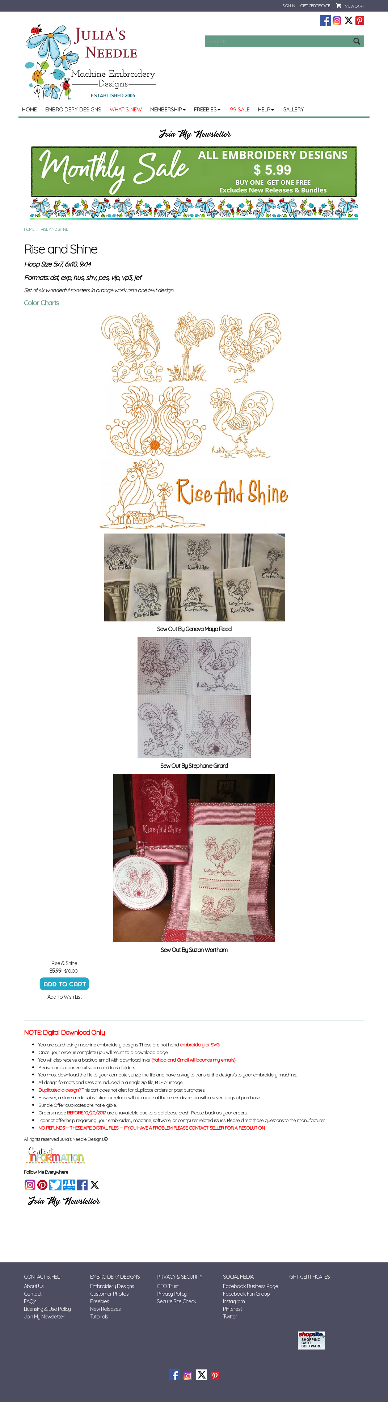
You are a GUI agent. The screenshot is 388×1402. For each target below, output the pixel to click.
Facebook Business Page (250, 1286)
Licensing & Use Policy (47, 1308)
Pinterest (232, 1308)
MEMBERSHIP (168, 109)
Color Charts (41, 302)
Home (29, 109)
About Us (33, 1286)
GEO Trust (167, 1286)
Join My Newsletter (44, 1316)
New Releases (105, 1308)
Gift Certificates (309, 1276)
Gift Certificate (315, 5)
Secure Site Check (176, 1301)
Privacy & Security (179, 1276)
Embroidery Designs (73, 109)
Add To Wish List (64, 996)
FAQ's (30, 1301)
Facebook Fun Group (246, 1293)
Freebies (207, 109)
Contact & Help (43, 1276)
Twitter (230, 1316)
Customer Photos (109, 1293)
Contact (32, 1293)
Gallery (293, 109)
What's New (126, 109)
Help (266, 109)
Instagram (234, 1301)
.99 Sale (239, 109)
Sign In (288, 5)
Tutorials (99, 1316)
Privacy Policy (171, 1293)
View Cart (354, 6)
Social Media (238, 1276)
